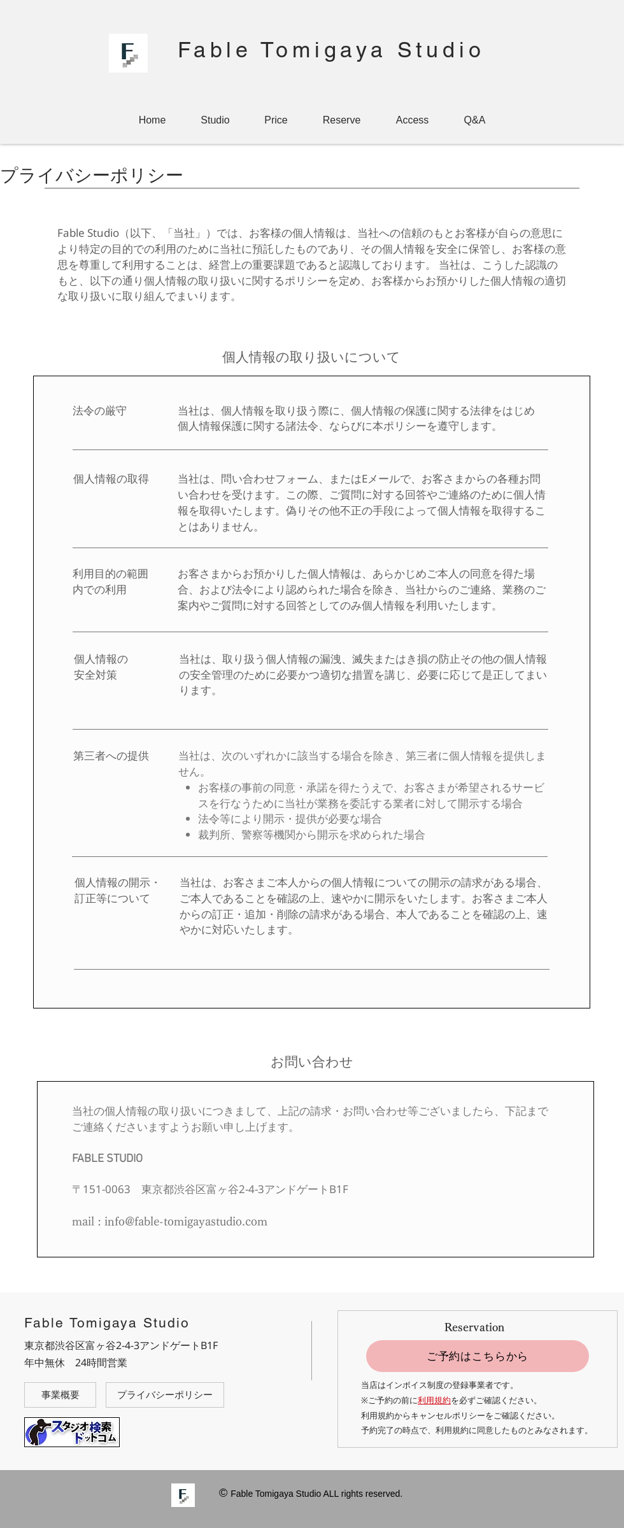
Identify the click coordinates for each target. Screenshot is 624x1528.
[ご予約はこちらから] (477, 1356)
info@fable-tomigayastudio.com (185, 1221)
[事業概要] (60, 1395)
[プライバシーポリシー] (165, 1395)
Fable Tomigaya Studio (331, 49)
